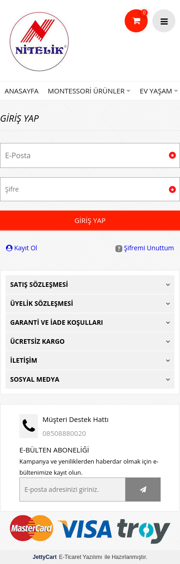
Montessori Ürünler (89, 90)
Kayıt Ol (21, 247)
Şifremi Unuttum (144, 247)
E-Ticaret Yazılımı (67, 557)
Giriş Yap (90, 220)
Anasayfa (22, 90)
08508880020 (64, 433)
